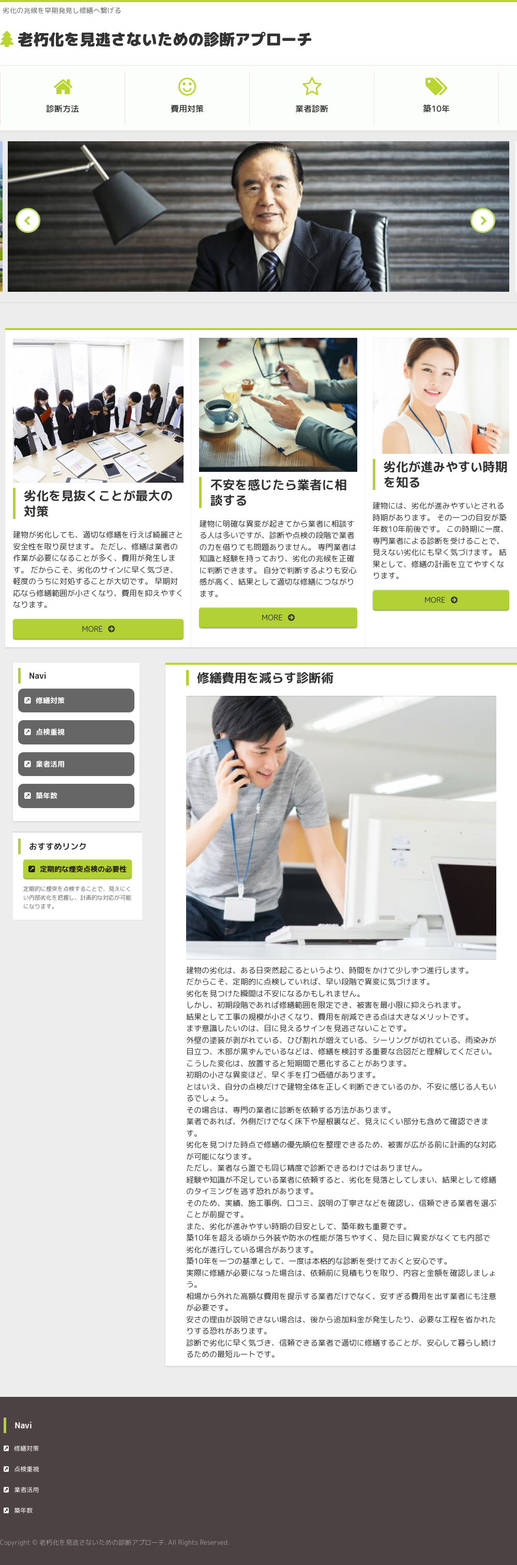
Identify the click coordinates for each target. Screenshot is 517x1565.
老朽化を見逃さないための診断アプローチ (165, 39)
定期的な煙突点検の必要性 (83, 869)
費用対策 (187, 108)
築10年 (436, 108)
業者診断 (311, 108)
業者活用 (50, 764)
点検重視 (50, 732)
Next (485, 223)
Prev (31, 223)
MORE (92, 628)
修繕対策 (50, 700)
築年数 (46, 795)
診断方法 (62, 108)
